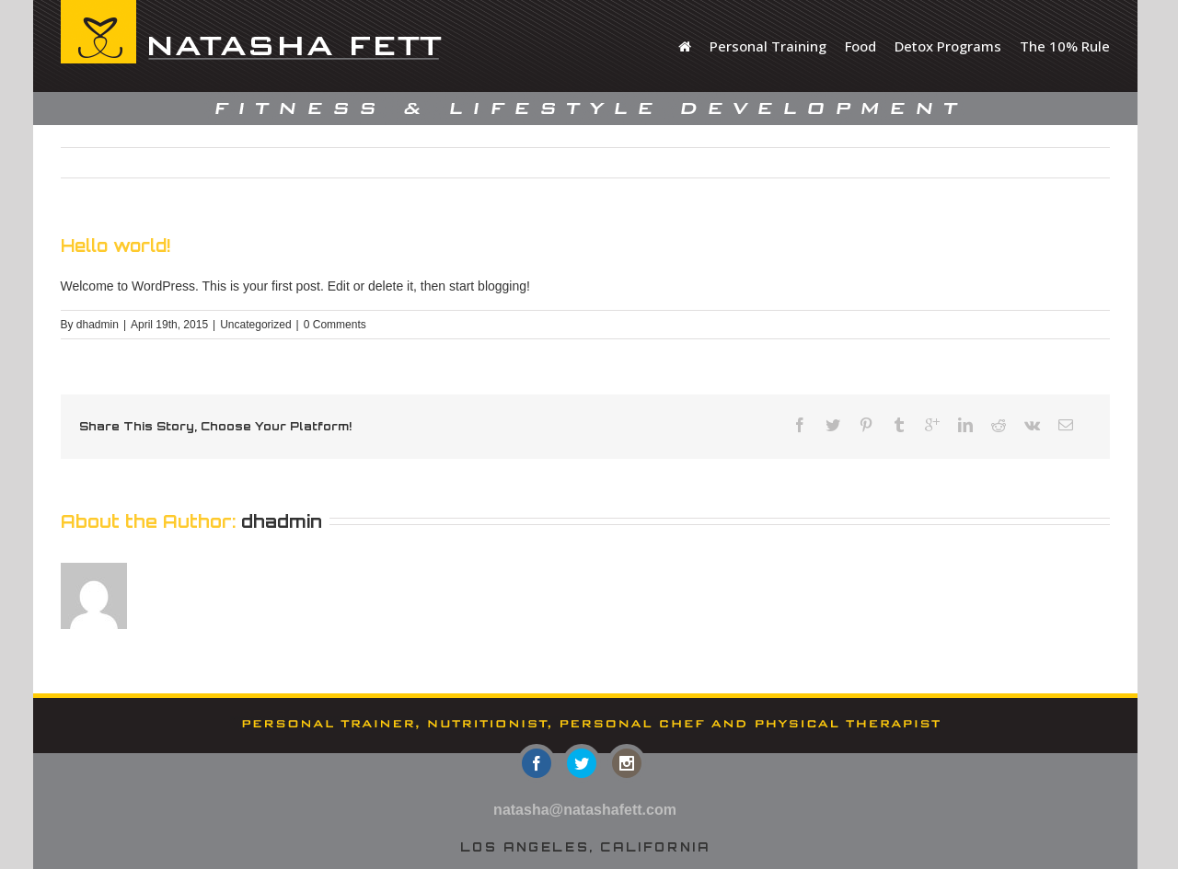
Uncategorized (255, 324)
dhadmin (97, 324)
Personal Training (768, 46)
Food (860, 46)
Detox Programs (948, 46)
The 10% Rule (1065, 46)
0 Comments (335, 324)
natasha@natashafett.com (584, 810)
